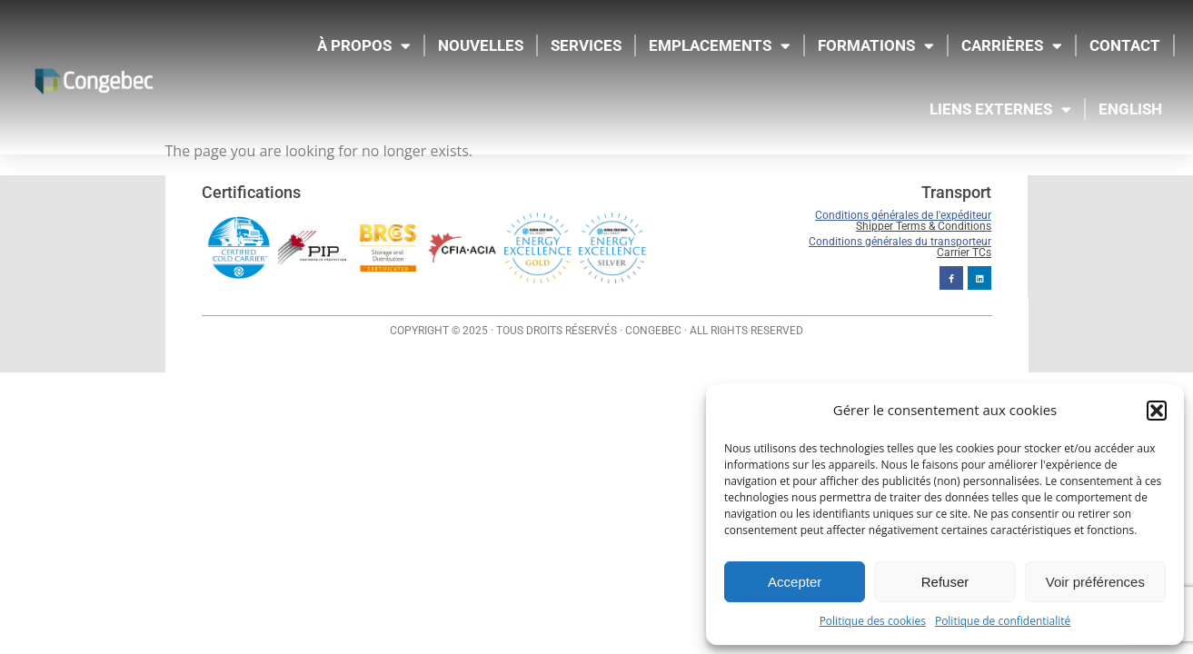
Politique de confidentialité (1002, 621)
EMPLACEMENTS (719, 46)
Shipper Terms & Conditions (923, 226)
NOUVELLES (480, 45)
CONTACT (1124, 45)
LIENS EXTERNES (1000, 109)
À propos (364, 46)
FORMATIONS (876, 46)
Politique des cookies (873, 621)
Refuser (945, 582)
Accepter (794, 582)
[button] (1157, 410)
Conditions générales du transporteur (900, 240)
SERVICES (586, 45)
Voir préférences (1095, 582)
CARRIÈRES (1011, 46)
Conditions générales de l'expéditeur (903, 215)
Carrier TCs (964, 251)
